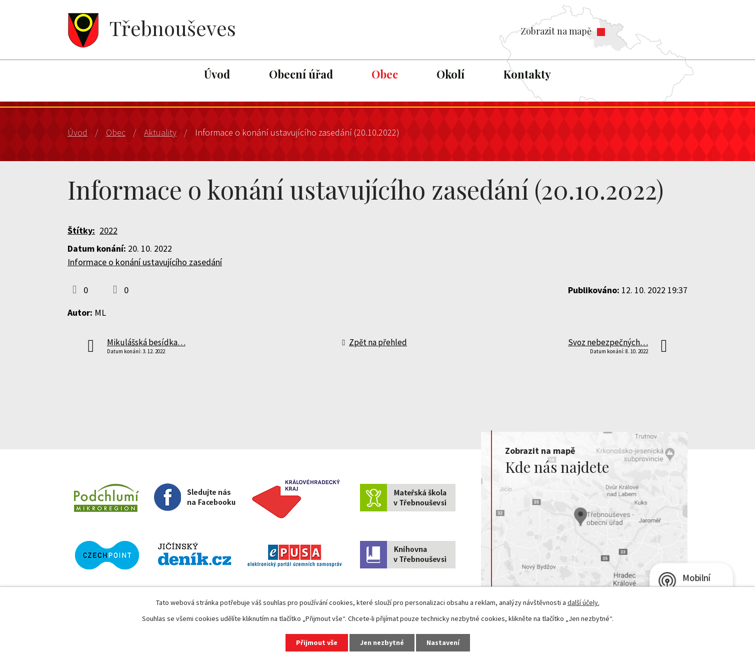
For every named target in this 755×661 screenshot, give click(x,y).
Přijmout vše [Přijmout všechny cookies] (317, 642)
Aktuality (160, 132)
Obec (385, 74)
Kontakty (527, 74)
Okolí (450, 74)
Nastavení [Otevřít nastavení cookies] (443, 642)
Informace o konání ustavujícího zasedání (145, 262)
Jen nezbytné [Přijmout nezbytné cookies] (382, 642)
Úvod (217, 74)
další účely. (584, 602)
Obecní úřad (301, 74)
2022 (109, 230)
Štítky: (81, 230)
